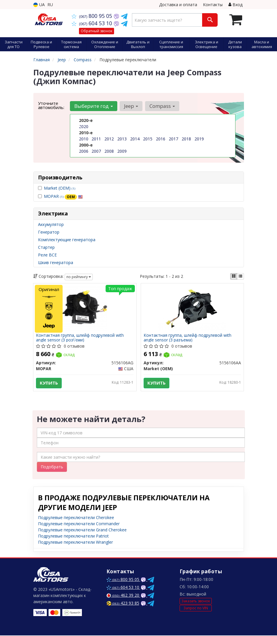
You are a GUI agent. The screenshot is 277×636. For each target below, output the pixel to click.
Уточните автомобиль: (51, 105)
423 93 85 (122, 603)
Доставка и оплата (178, 4)
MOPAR (63, 196)
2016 (160, 139)
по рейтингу (78, 276)
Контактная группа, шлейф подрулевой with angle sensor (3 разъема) (188, 337)
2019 (199, 139)
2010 (83, 139)
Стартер (46, 247)
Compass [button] (162, 106)
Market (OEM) (59, 188)
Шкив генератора (55, 262)
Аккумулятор (51, 224)
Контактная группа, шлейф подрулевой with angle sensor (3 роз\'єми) (80, 337)
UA (39, 4)
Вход (235, 4)
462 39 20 (123, 595)
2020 (83, 126)
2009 (122, 151)
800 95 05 (92, 15)
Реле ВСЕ (47, 255)
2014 (135, 139)
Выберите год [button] (93, 106)
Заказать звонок (195, 601)
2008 (109, 151)
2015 (147, 139)
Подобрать (52, 467)
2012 (109, 139)
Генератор (48, 232)
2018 (186, 139)
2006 (83, 151)
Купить (49, 383)
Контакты (213, 4)
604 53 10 (92, 23)
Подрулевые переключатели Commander (79, 524)
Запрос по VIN (195, 608)
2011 (96, 139)
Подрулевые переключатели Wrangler (75, 542)
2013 (122, 139)
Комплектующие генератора (66, 239)
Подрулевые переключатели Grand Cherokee (82, 530)
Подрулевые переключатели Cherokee (76, 518)
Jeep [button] (131, 106)
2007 (96, 151)
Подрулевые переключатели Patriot (73, 536)
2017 (173, 139)
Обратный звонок (96, 30)
